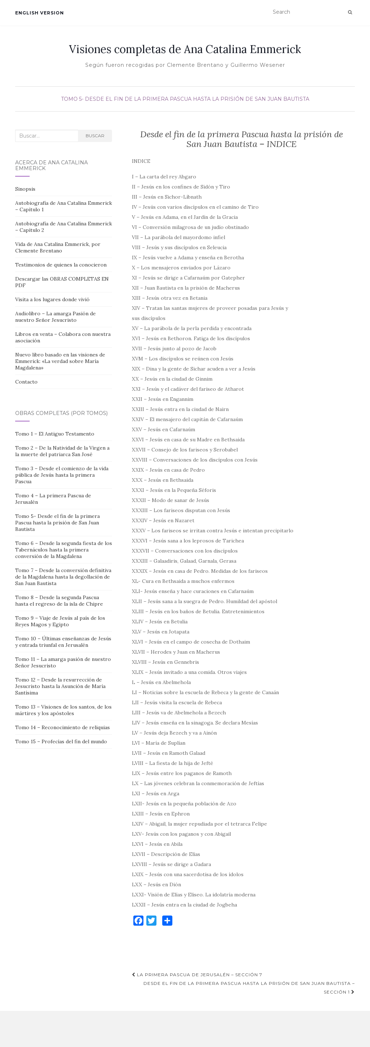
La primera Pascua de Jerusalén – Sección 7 (197, 974)
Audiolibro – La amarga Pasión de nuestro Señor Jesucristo (55, 316)
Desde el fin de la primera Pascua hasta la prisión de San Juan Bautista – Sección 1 (249, 988)
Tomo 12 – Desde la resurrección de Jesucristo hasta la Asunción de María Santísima (60, 686)
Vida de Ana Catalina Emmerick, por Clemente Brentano (57, 247)
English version (39, 13)
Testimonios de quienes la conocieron (61, 264)
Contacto (26, 381)
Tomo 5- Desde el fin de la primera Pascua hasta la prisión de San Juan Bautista (185, 99)
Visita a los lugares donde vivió (52, 299)
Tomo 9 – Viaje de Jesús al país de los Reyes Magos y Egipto (60, 621)
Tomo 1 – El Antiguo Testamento (54, 434)
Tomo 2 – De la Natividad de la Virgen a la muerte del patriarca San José (62, 451)
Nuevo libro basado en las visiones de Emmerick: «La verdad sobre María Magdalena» (60, 361)
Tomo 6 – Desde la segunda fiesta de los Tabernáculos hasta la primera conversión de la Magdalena (63, 549)
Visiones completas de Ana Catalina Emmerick (185, 49)
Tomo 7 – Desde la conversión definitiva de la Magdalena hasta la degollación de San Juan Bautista (63, 577)
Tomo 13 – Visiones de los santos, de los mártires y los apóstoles (63, 710)
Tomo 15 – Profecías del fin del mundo (61, 741)
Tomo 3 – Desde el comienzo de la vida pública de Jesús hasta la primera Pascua (61, 475)
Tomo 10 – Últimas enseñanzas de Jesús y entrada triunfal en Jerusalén (63, 641)
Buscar (95, 135)
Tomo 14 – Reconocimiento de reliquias (62, 727)
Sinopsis (25, 189)
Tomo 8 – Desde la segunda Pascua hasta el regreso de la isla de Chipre (59, 600)
